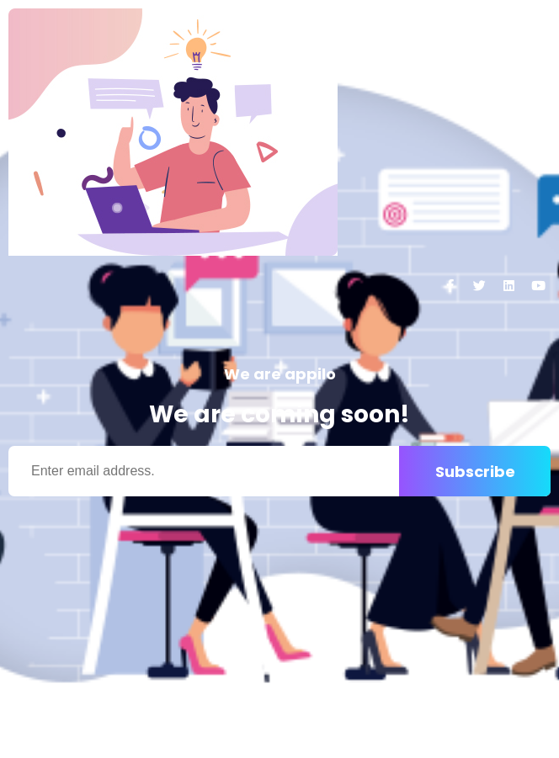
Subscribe (475, 471)
